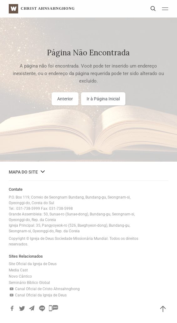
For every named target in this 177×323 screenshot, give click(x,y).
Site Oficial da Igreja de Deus (33, 264)
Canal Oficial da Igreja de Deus (38, 295)
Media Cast (18, 270)
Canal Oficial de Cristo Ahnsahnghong (44, 289)
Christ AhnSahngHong (48, 9)
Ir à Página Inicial (103, 98)
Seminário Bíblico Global (29, 282)
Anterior (65, 98)
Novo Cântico (20, 276)
